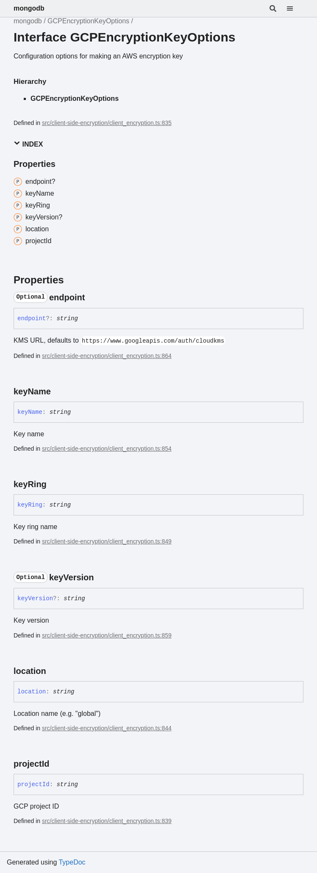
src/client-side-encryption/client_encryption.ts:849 (107, 541)
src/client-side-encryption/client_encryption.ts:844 (107, 728)
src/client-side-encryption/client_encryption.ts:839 (107, 821)
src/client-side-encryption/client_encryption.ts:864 (107, 355)
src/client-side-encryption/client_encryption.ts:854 (107, 448)
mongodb (29, 8)
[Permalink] (92, 297)
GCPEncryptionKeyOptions (88, 21)
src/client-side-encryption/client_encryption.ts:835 (107, 122)
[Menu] (294, 8)
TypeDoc (71, 862)
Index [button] (28, 144)
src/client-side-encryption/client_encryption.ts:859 (107, 635)
